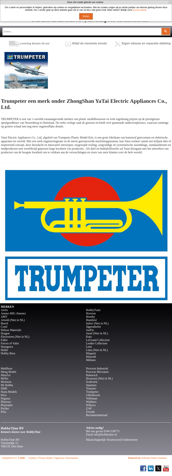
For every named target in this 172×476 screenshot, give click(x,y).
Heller (4, 350)
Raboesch (91, 375)
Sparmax (91, 385)
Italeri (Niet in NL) (97, 323)
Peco (3, 395)
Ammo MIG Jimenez (13, 313)
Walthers (91, 401)
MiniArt (5, 375)
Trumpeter (92, 391)
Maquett (91, 353)
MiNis (4, 378)
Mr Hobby (7, 385)
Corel (4, 326)
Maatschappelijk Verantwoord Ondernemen (112, 439)
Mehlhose (6, 368)
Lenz (89, 346)
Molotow (6, 381)
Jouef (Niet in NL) (97, 333)
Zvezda (90, 411)
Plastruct (6, 401)
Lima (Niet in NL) (97, 350)
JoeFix (90, 330)
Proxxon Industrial (97, 368)
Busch (4, 323)
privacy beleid (139, 10)
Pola (3, 411)
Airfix (4, 310)
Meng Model (8, 371)
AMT (4, 316)
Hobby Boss (8, 353)
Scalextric (92, 381)
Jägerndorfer (93, 326)
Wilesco (91, 405)
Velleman (91, 398)
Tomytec (91, 388)
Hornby (90, 316)
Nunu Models (9, 391)
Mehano (91, 360)
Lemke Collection (96, 343)
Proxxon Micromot (97, 371)
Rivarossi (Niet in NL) (99, 378)
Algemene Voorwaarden (66, 458)
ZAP (89, 408)
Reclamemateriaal (96, 415)
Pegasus (5, 398)
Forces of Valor (10, 343)
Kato (89, 336)
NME (4, 388)
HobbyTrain (93, 310)
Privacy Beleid (45, 458)
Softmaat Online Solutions (154, 458)
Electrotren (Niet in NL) (15, 336)
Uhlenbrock (93, 395)
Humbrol (91, 320)
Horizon (91, 313)
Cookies (32, 458)
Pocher (5, 408)
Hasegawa (7, 346)
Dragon (5, 333)
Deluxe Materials (11, 330)
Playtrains (7, 405)
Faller (4, 340)
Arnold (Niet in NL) (13, 320)
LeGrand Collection (98, 340)
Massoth (91, 356)
